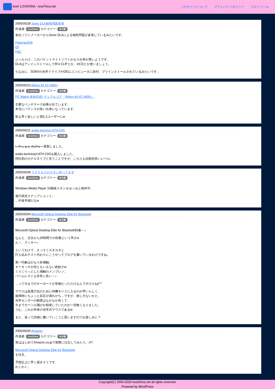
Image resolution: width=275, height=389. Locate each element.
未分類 (62, 136)
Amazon (37, 331)
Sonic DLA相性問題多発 (48, 23)
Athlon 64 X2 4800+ (44, 85)
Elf (17, 47)
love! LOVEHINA (24, 6)
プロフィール (260, 6)
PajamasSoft (24, 42)
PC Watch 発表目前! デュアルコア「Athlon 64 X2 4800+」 (55, 96)
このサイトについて (194, 6)
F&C (18, 51)
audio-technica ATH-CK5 (48, 130)
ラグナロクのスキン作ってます (53, 172)
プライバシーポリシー (229, 6)
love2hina (33, 29)
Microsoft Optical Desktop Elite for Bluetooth (61, 214)
